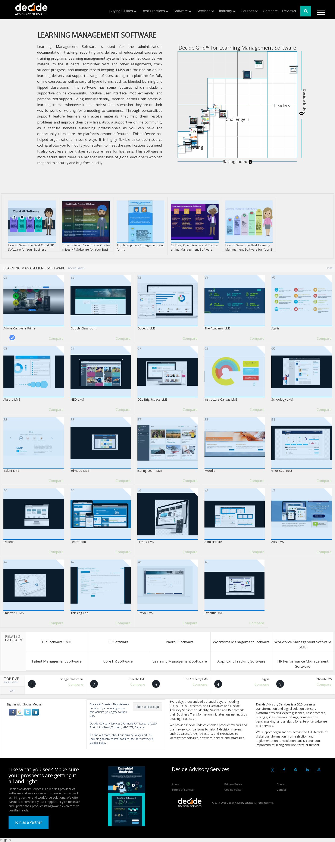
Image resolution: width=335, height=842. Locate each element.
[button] (12, 712)
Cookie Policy (232, 790)
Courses (247, 11)
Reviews (289, 11)
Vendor (281, 790)
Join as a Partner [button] (28, 822)
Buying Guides (121, 11)
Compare (270, 11)
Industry (225, 11)
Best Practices (153, 11)
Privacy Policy (233, 784)
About (175, 784)
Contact (282, 784)
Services (203, 11)
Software (180, 11)
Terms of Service (183, 790)
